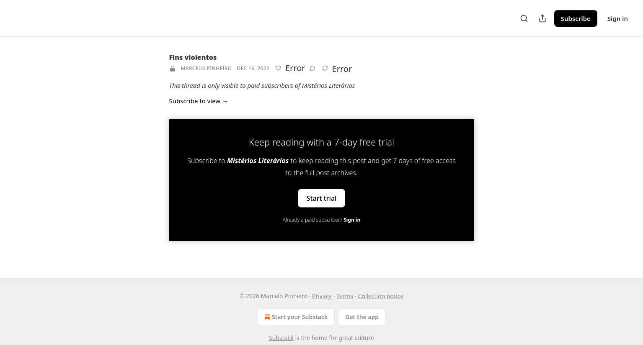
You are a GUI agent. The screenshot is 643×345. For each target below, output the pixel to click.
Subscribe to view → (199, 101)
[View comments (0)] (312, 68)
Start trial (322, 198)
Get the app (362, 317)
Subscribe (576, 18)
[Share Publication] (542, 18)
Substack (281, 338)
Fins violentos (193, 57)
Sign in (617, 18)
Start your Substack (295, 317)
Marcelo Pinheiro (206, 68)
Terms (344, 296)
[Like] (278, 68)
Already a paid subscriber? (321, 219)
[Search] (524, 18)
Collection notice (380, 296)
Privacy (322, 296)
